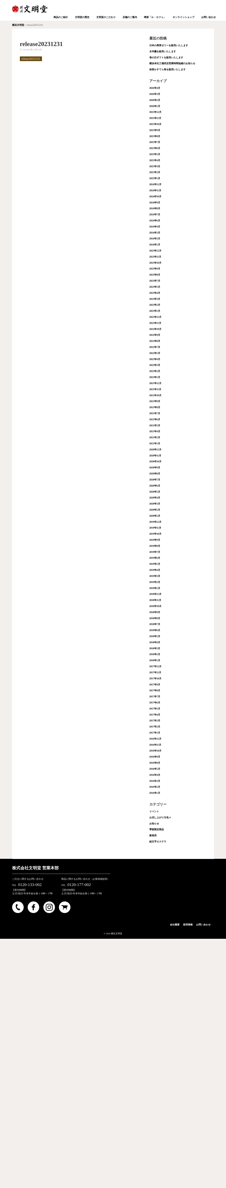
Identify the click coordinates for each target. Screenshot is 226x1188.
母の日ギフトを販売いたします (166, 57)
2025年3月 (154, 166)
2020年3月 (154, 503)
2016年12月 (155, 738)
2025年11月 (155, 118)
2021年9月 (154, 401)
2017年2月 (154, 726)
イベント (154, 811)
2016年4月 (154, 775)
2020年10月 (155, 461)
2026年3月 (154, 94)
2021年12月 (155, 383)
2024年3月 (154, 232)
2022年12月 (155, 317)
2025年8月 (154, 136)
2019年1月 (154, 588)
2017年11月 (155, 672)
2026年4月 (154, 88)
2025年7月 (154, 142)
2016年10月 (155, 750)
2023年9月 (154, 268)
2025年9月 (154, 130)
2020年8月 (154, 473)
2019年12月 (155, 522)
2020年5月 (154, 491)
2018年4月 (154, 642)
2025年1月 (154, 178)
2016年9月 (154, 756)
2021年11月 (155, 389)
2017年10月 (155, 678)
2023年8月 (154, 274)
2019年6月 (154, 558)
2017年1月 (154, 732)
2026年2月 (154, 100)
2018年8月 (154, 618)
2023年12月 (155, 250)
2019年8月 (154, 546)
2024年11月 (155, 190)
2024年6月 (154, 220)
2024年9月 (154, 202)
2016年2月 (154, 787)
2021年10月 (155, 395)
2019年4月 (154, 570)
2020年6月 (154, 485)
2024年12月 (155, 184)
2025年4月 (154, 160)
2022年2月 (154, 371)
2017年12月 (155, 666)
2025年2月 (154, 172)
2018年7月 (154, 624)
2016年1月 (154, 793)
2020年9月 (154, 467)
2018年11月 (155, 600)
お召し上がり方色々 (160, 817)
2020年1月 (154, 516)
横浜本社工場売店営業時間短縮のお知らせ (172, 63)
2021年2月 (154, 437)
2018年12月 (155, 594)
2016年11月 (155, 745)
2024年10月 (155, 196)
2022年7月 (154, 347)
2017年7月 (154, 696)
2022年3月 (154, 365)
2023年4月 (154, 293)
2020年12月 (155, 449)
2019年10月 (155, 534)
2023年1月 (154, 311)
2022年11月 (155, 323)
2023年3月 (154, 299)
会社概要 (175, 924)
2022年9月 (154, 335)
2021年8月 (154, 407)
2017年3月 (154, 720)
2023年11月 (155, 256)
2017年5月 (154, 708)
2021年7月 (154, 413)
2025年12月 (155, 112)
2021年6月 (154, 419)
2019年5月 (154, 564)
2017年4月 (154, 714)
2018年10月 (155, 606)
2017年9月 (154, 684)
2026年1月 (154, 106)
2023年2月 (154, 305)
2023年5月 (154, 287)
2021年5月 (154, 425)
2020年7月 (154, 479)
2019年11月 (155, 527)
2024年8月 (154, 208)
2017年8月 (154, 690)
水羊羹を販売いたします (162, 51)
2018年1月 (154, 660)
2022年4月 (154, 359)
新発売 (153, 835)
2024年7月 (154, 214)
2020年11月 (155, 455)
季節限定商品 (156, 829)
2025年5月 (154, 154)
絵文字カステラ (157, 841)
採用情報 (188, 924)
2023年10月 (155, 263)
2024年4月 (154, 226)
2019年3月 (154, 576)
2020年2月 (154, 509)
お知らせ (154, 823)
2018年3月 (154, 648)
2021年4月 (154, 431)
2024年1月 (154, 244)
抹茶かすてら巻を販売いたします (167, 69)
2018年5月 (154, 636)
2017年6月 (154, 702)
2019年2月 (154, 582)
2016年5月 (154, 769)
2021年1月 (154, 443)
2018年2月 (154, 654)
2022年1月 (154, 377)
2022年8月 (154, 341)
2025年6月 (154, 148)
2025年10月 (155, 124)
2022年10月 (155, 329)
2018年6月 (154, 630)
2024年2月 (154, 238)
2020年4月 (154, 497)
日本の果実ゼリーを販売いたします (168, 45)
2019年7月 (154, 552)
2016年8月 (154, 763)
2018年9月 (154, 612)
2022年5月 (154, 353)
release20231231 (31, 58)
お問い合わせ (203, 924)
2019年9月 (154, 540)
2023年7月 (154, 281)
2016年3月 (154, 781)
